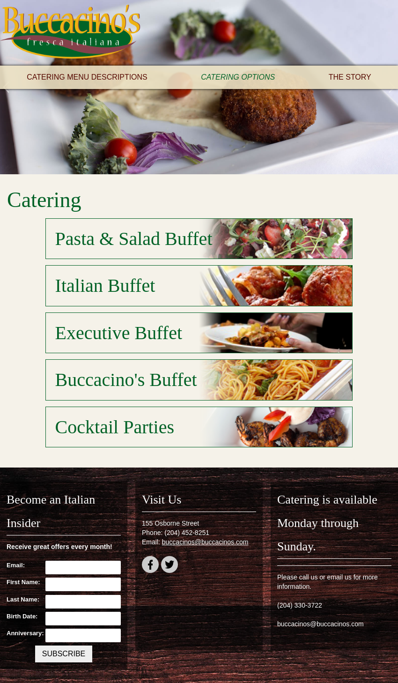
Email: (16, 565)
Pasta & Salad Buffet (134, 238)
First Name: (23, 582)
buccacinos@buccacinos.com (205, 542)
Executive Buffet (118, 332)
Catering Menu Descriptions (87, 77)
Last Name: (23, 599)
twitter (169, 566)
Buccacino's (70, 33)
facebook (150, 566)
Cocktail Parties (114, 427)
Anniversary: (24, 633)
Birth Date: (22, 616)
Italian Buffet (105, 285)
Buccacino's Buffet (126, 379)
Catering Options (238, 77)
